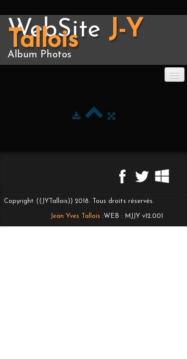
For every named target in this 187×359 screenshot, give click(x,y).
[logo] (93, 40)
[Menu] (175, 74)
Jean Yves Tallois (75, 216)
